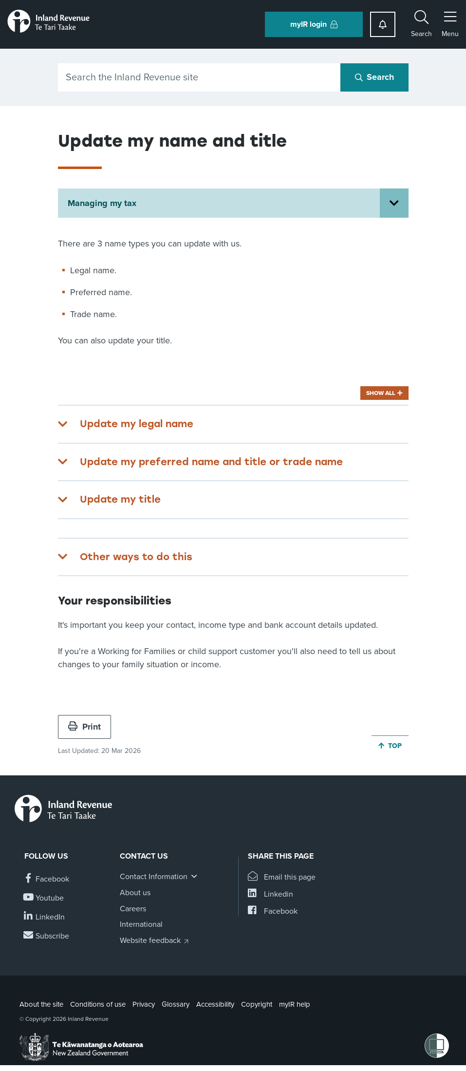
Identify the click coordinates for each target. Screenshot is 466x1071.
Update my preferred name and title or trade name (211, 462)
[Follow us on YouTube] (44, 898)
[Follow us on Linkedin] (44, 917)
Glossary (175, 1004)
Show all (380, 393)
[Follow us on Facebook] (46, 879)
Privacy (143, 1004)
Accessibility (215, 1004)
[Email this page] (282, 877)
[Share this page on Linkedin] (270, 894)
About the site (41, 1004)
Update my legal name (136, 424)
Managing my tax (102, 203)
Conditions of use (98, 1004)
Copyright (256, 1004)
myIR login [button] (313, 24)
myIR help (294, 1004)
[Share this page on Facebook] (273, 911)
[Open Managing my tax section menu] (394, 203)
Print (84, 726)
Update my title (120, 499)
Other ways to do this (136, 557)
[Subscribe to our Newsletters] (46, 936)
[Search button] (374, 77)
